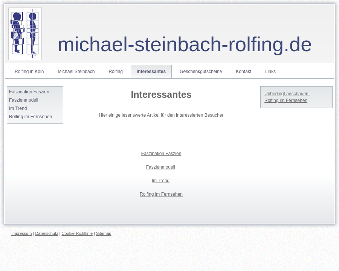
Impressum (21, 233)
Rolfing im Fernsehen (285, 100)
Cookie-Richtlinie (77, 233)
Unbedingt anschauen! (287, 93)
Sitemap (103, 233)
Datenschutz (46, 233)
